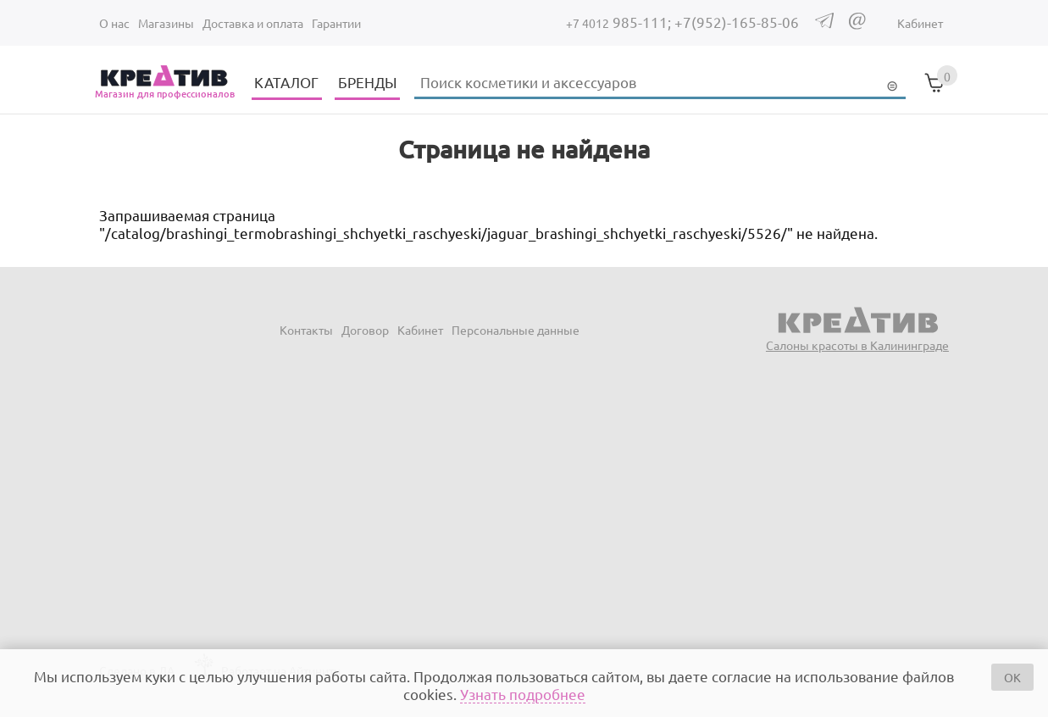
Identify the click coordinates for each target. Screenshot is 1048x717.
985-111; (620, 22)
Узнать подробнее (522, 694)
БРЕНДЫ (367, 82)
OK (1012, 677)
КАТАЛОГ (286, 82)
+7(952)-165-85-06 (736, 22)
